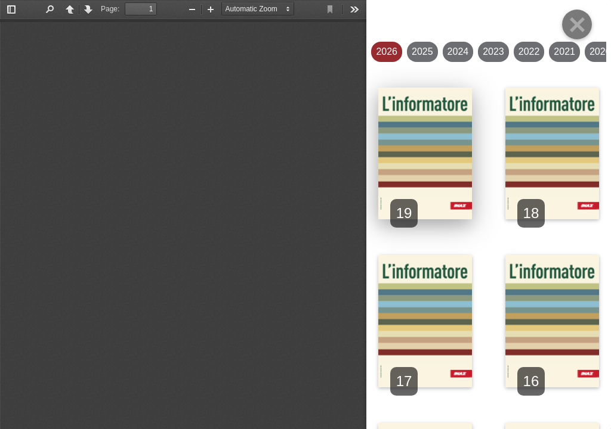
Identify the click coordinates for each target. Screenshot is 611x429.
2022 (529, 51)
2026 (386, 51)
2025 (422, 51)
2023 (493, 51)
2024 (458, 51)
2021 (564, 51)
